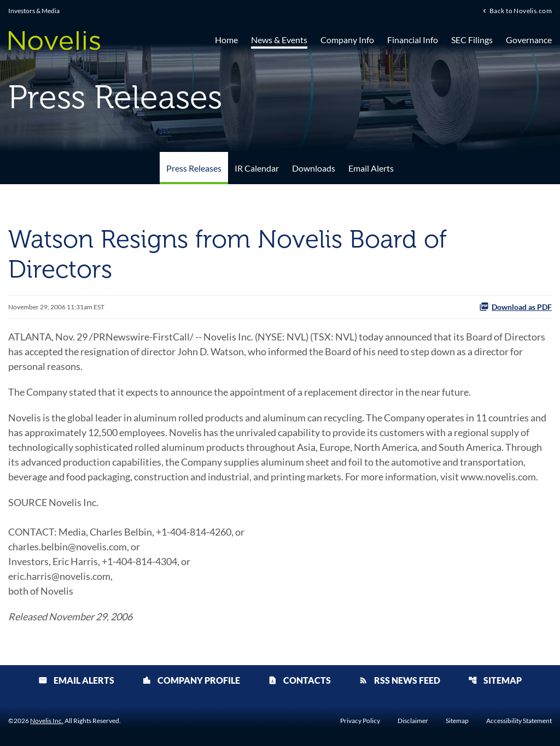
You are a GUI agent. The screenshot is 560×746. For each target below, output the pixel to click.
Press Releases (193, 168)
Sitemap (495, 680)
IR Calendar (257, 168)
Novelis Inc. (46, 720)
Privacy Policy (360, 721)
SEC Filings (472, 39)
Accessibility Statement (519, 721)
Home (226, 39)
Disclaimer (413, 721)
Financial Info (412, 39)
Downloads (313, 168)
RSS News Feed (399, 680)
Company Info (347, 39)
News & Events (279, 39)
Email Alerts (371, 168)
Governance (529, 39)
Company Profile (191, 680)
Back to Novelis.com (520, 10)
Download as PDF (515, 307)
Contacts (299, 680)
